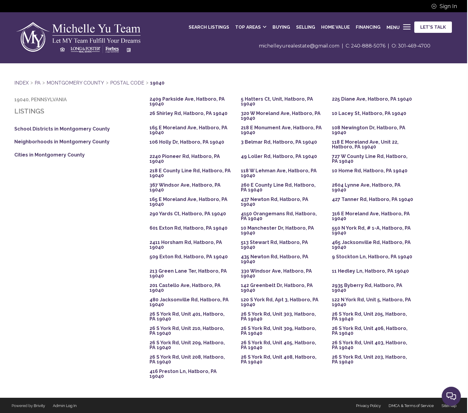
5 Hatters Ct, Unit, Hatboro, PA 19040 (277, 101)
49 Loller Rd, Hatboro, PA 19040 (279, 156)
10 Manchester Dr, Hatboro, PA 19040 (277, 230)
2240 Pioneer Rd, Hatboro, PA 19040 (185, 159)
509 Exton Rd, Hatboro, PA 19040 (189, 256)
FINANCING (368, 27)
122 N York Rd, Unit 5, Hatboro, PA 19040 (371, 302)
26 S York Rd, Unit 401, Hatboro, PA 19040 (187, 316)
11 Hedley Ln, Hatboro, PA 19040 (370, 271)
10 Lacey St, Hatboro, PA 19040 (369, 113)
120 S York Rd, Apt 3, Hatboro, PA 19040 (279, 302)
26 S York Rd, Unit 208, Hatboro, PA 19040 (187, 359)
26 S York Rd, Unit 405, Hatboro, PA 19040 (278, 345)
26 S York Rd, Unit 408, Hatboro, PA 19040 (278, 359)
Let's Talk (433, 27)
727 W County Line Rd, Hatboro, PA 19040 (369, 159)
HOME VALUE (335, 27)
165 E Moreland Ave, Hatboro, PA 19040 (188, 130)
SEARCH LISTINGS (209, 27)
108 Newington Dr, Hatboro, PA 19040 (368, 130)
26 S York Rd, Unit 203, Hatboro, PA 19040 (369, 359)
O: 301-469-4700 (411, 46)
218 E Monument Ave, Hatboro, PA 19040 (281, 130)
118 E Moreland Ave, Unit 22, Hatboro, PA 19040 (365, 144)
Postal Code (127, 83)
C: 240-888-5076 (365, 46)
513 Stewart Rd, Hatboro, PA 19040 (274, 245)
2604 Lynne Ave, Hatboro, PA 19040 (366, 187)
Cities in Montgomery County (49, 155)
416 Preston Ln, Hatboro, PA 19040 (183, 374)
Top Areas (251, 27)
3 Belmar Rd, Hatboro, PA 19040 (279, 142)
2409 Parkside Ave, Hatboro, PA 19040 (187, 101)
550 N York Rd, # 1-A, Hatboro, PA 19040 (371, 230)
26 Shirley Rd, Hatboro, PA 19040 (188, 113)
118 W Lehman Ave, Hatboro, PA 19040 (279, 173)
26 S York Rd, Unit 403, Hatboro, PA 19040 (369, 345)
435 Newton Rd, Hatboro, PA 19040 (274, 259)
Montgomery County (75, 83)
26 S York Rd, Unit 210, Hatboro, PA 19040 (187, 331)
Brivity (39, 405)
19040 (157, 83)
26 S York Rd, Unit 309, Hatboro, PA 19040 (278, 331)
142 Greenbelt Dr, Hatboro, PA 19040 (277, 288)
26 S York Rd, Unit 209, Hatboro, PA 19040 (187, 345)
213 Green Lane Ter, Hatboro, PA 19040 (188, 273)
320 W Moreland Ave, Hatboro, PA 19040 (281, 116)
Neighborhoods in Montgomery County (62, 142)
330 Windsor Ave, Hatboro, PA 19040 (276, 273)
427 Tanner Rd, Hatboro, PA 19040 (372, 199)
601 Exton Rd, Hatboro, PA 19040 (188, 228)
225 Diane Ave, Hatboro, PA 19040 (372, 99)
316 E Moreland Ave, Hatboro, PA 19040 (371, 216)
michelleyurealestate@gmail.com (299, 46)
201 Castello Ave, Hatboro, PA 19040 (185, 288)
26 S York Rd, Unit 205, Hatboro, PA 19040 (369, 316)
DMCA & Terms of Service (411, 405)
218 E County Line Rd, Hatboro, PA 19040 (190, 173)
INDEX (21, 83)
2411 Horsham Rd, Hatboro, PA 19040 (186, 245)
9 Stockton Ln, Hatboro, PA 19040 (372, 256)
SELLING (305, 27)
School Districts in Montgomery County (62, 129)
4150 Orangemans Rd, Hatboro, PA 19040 (279, 216)
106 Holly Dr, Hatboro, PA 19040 (187, 142)
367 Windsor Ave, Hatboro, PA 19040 (185, 187)
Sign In (444, 6)
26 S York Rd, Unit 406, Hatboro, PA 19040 (369, 331)
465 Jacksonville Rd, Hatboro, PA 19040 (371, 245)
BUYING (281, 27)
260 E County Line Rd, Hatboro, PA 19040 (278, 187)
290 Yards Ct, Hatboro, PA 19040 (188, 213)
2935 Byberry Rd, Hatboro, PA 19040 (367, 288)
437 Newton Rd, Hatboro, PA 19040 (274, 202)
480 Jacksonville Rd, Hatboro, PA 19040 (189, 302)
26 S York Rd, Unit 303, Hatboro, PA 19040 (278, 316)
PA (38, 83)
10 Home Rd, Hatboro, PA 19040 (369, 170)
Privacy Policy (368, 405)
